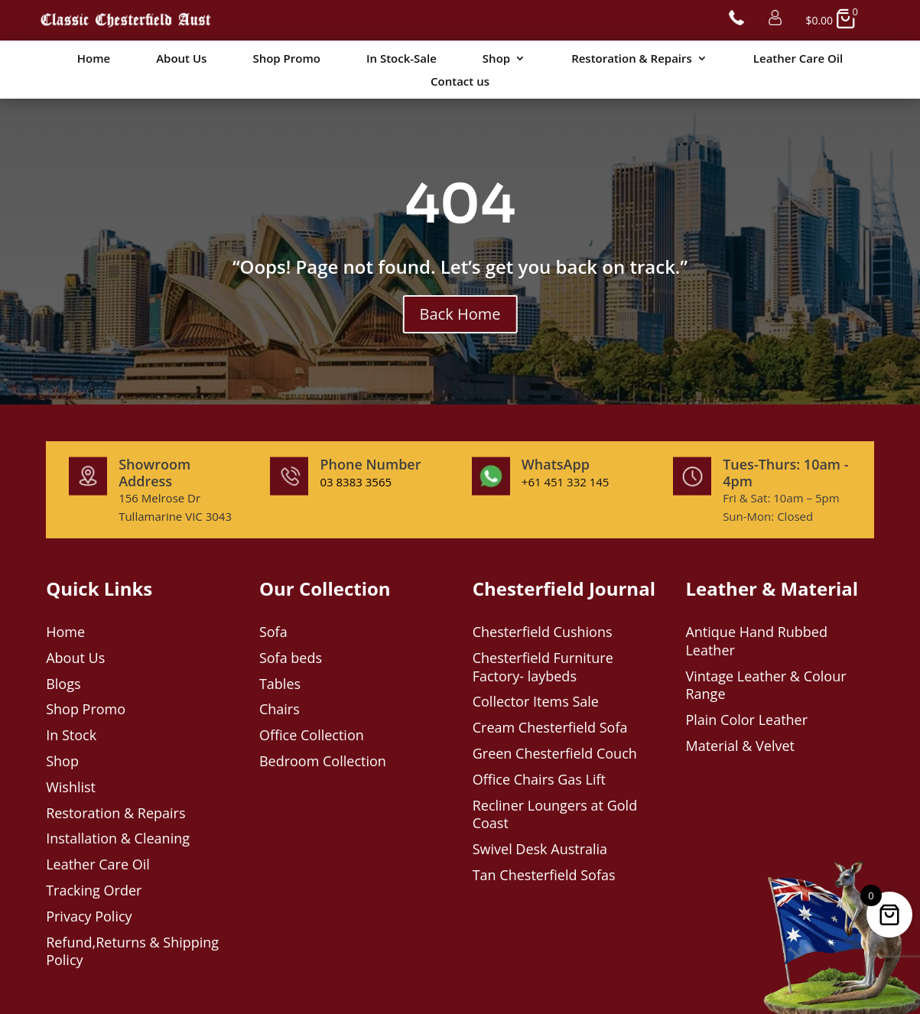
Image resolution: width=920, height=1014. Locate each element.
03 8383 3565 (356, 481)
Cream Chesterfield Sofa (550, 727)
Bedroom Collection (322, 761)
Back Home (460, 314)
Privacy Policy (89, 916)
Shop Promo (286, 59)
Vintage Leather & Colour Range (765, 685)
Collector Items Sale (536, 701)
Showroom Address (154, 472)
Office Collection (311, 735)
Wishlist (71, 787)
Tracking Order (93, 890)
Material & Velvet (740, 745)
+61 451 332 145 (566, 481)
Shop (496, 59)
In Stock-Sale (401, 59)
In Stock (71, 735)
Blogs (63, 683)
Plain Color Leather (746, 719)
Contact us (460, 82)
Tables (280, 683)
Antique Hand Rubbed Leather (756, 640)
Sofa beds (290, 657)
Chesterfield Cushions (543, 631)
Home (93, 59)
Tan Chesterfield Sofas (544, 875)
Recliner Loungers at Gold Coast (555, 814)
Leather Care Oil (798, 59)
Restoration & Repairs (631, 59)
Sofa (273, 631)
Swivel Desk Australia (540, 849)
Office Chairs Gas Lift (539, 779)
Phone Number (370, 464)
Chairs (279, 709)
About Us (181, 59)
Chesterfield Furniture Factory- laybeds (543, 666)
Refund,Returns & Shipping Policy (132, 951)
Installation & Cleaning (118, 838)
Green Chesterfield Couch (555, 753)
